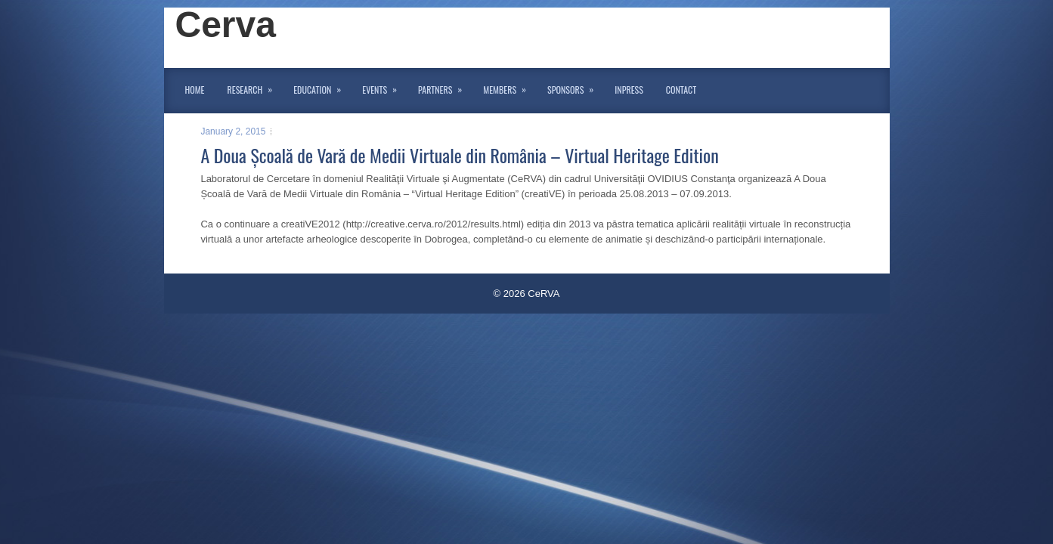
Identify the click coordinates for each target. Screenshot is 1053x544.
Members (509, 87)
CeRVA (543, 293)
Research (255, 87)
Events (384, 87)
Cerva (225, 25)
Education (322, 87)
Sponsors (575, 87)
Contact (681, 89)
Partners (445, 87)
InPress (629, 89)
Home (195, 89)
